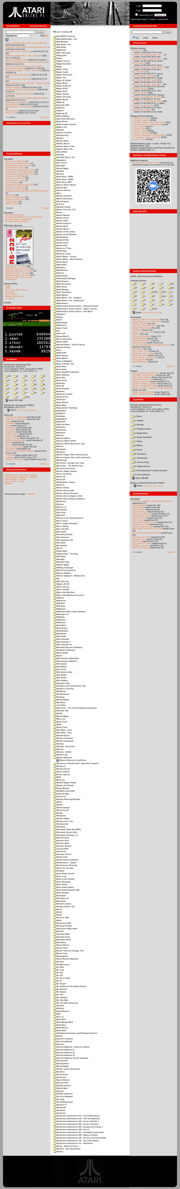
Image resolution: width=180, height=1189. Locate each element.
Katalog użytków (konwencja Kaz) (145, 405)
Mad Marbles (60, 42)
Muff (56, 1014)
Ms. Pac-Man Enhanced (65, 1003)
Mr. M (57, 981)
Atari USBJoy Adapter (141, 377)
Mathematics (60, 303)
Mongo (58, 813)
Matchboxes (60, 270)
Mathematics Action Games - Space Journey (75, 309)
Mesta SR (59, 479)
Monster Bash (61, 838)
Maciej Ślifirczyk (139, 355)
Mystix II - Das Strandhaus (67, 1149)
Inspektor (10, 457)
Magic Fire (59, 77)
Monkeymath (60, 824)
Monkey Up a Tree (63, 821)
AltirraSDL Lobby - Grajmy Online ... (147, 59)
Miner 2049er (60, 653)
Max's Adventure (62, 339)
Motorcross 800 (62, 923)
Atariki (8, 286)
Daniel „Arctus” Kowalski (142, 332)
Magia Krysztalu (62, 64)
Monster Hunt (61, 840)
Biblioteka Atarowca (13, 225)
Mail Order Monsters (64, 119)
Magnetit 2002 (61, 105)
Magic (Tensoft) (62, 97)
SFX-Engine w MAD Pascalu (18, 163)
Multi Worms (60, 1028)
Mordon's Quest (62, 904)
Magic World (60, 100)
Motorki (58, 931)
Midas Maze (60, 551)
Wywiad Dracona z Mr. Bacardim (146, 321)
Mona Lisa (59, 796)
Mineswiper (60, 664)
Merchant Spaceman (64, 468)
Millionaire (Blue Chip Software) (69, 611)
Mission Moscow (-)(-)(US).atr (71, 760)
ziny (153, 309)
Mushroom (59, 1077)
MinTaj (57, 713)
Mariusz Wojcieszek (140, 336)
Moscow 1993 (61, 917)
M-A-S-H (58, 204)
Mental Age (60, 460)
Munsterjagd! (61, 1066)
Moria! (57, 912)
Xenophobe (10, 432)
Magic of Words (62, 86)
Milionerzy (59, 601)
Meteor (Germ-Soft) (63, 490)
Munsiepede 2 (61, 1063)
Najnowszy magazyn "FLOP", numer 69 (23, 70)
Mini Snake (60, 678)
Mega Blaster (61, 402)
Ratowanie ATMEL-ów (141, 514)
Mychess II (59, 1105)
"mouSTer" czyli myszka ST (144, 375)
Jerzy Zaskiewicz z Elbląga (143, 76)
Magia (57, 58)
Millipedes (59, 620)
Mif (56, 578)
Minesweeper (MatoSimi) (66, 658)
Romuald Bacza (139, 338)
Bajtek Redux (11, 279)
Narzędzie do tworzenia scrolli (18, 165)
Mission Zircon (61, 769)
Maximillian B (61, 336)
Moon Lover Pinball (63, 879)
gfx (171, 288)
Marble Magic (61, 168)
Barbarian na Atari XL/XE (143, 105)
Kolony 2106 (11, 436)
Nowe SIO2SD (138, 509)
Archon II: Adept (13, 438)
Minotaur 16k (60, 711)
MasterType (60, 251)
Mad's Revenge (61, 53)
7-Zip (27, 410)
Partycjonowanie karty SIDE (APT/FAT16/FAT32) (26, 191)
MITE (57, 777)
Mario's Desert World (64, 185)
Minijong (58, 697)
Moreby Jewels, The (64, 906)
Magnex (58, 110)
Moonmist (59, 901)
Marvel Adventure (63, 199)
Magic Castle (60, 72)
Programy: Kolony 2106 (142, 379)
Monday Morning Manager (66, 799)
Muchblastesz (61, 1011)
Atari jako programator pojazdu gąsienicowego (25, 98)
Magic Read (60, 91)
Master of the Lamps (64, 232)
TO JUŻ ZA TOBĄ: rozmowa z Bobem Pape (151, 345)
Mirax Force (60, 722)
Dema (155, 38)
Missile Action (61, 735)
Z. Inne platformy (140, 474)
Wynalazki (135, 499)
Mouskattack (60, 956)
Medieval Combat (62, 394)
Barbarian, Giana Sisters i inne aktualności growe (27, 47)
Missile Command (63, 738)
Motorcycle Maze (62, 926)
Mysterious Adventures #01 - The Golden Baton (76, 1116)
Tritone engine (12, 201)
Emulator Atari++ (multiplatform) (19, 219)
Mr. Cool (58, 970)
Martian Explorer (62, 196)
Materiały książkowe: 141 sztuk (19, 271)
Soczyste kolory (139, 539)
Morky (57, 915)
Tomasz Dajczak (139, 324)
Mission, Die (60, 755)
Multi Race (59, 1025)
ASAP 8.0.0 (11, 113)
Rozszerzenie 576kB (141, 537)
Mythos (58, 1152)
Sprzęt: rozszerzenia (141, 381)
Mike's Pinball (61, 589)
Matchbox (59, 267)
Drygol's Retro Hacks (14, 296)
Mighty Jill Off (61, 584)
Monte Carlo (60, 857)
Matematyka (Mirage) (64, 278)
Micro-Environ (61, 537)
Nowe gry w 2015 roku (15, 189)
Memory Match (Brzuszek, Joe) (69, 444)
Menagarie (59, 449)
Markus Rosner (61, 190)
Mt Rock (58, 1008)
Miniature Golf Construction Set (69, 686)
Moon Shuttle (61, 893)
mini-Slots (59, 705)
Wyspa (9, 442)
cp (170, 283)
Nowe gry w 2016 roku (15, 187)
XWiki (7, 288)
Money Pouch (61, 810)
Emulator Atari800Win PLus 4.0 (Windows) (23, 217)
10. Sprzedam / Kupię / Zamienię (146, 137)
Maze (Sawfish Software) (66, 372)
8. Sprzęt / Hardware (141, 133)
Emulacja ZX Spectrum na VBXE (20, 184)
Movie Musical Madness (65, 959)
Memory (58, 435)
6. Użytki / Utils (138, 129)
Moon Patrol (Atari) (63, 887)
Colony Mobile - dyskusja (15, 479)
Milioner (58, 598)
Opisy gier (8, 415)
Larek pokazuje (12, 182)
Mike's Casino (61, 587)
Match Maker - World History (67, 259)
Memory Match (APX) (64, 441)
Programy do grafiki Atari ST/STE (146, 97)
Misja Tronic (60, 727)
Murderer (59, 1072)
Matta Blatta (60, 322)
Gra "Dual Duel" (139, 71)
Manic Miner (60, 152)
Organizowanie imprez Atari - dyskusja (21, 475)
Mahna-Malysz (61, 116)
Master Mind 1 (61, 229)
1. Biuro (136, 416)
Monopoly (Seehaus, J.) (65, 835)
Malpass (58, 130)
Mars (57, 193)
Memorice (59, 433)
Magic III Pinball (62, 80)
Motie (57, 920)
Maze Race (59, 366)
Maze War (59, 378)
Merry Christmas (62, 474)
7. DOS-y (137, 441)
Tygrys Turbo (137, 520)
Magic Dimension (62, 75)
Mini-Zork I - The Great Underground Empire (75, 708)
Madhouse (59, 50)
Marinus (58, 174)
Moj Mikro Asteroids (64, 791)
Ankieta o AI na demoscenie (18, 75)
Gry (137, 38)
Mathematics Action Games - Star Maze (72, 311)
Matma (58, 317)
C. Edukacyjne (139, 458)
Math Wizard (60, 295)
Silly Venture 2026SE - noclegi (145, 80)
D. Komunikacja (140, 462)
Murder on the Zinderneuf (66, 1069)
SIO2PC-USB (138, 507)
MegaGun (59, 413)
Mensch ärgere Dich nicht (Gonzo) (70, 455)
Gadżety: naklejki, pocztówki (144, 384)
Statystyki (9, 483)
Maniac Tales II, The (64, 146)
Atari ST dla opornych (15, 197)
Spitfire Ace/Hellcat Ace (16, 440)
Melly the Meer (61, 424)
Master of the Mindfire (64, 234)
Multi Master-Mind (63, 1022)
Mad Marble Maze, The (65, 39)
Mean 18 (58, 386)
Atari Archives (11, 294)
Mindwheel (59, 634)
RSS (44, 36)
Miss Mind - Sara (62, 733)
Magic (57, 66)
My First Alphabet (63, 1096)
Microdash (59, 532)
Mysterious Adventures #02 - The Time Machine (76, 1119)
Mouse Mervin (61, 945)
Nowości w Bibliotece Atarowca (19, 94)
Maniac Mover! (61, 143)
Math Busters (61, 281)
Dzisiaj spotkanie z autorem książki (21, 89)
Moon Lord (59, 876)
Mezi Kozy (59, 512)
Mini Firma (59, 669)
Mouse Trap (60, 953)
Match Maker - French (64, 256)
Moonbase (59, 896)
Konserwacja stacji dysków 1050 (19, 172)
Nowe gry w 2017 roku (15, 180)
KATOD (135, 334)
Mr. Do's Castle (61, 978)
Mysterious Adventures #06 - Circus (71, 1129)
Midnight (59, 559)
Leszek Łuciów (138, 343)
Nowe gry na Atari (139, 93)
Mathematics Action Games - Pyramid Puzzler (75, 306)
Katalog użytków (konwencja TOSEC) (147, 483)
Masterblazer (60, 237)
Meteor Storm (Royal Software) (69, 499)
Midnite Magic (61, 565)
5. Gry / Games (138, 127)
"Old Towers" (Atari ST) (15, 417)
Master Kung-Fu (62, 223)
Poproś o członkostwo (158, 19)
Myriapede (59, 1107)
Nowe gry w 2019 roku (15, 178)
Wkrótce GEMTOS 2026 (16, 60)
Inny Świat (10, 455)
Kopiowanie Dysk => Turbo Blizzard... (148, 67)
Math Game (60, 287)
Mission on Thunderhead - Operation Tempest (75, 763)
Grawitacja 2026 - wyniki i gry (18, 51)
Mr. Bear (58, 967)
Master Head (60, 221)
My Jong (58, 1099)
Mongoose (59, 816)
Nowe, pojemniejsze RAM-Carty (146, 373)
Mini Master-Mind (62, 672)
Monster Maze (61, 843)
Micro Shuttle (61, 529)
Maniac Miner (61, 141)
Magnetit (58, 102)
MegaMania (60, 419)
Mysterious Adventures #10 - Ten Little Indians (76, 1141)
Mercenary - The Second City (68, 466)
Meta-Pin (59, 485)
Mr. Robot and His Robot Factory (69, 986)
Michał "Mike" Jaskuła (141, 328)
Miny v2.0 (59, 719)
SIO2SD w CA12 (139, 512)
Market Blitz (60, 188)
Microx (58, 548)
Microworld (60, 545)
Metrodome (60, 510)
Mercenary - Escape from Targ (68, 463)
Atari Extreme (11, 111)
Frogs (8, 421)
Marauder (59, 166)
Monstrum (59, 851)
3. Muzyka (137, 425)
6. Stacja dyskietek (141, 437)
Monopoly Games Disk (65, 832)
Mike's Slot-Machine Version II (68, 595)
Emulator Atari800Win (14, 215)
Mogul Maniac (61, 788)
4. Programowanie (141, 429)
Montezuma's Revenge (65, 865)
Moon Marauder (62, 882)
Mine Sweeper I (61, 642)
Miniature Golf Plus (63, 689)
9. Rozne (136, 450)
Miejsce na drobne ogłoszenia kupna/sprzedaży (152, 388)
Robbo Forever (12, 434)
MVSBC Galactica (63, 1094)
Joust (8, 425)
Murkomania (60, 1074)
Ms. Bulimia (60, 997)
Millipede (59, 617)
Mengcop (59, 452)
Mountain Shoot (62, 939)
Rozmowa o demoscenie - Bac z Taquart (23, 56)
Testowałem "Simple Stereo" (144, 522)
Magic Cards (60, 69)
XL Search (9, 298)
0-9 (8, 376)
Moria (57, 909)
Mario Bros (10, 430)
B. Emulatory (138, 454)
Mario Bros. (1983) (63, 176)
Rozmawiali (135, 317)
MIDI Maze (59, 556)
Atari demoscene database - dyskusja (21, 477)
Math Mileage (61, 289)
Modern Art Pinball (63, 785)
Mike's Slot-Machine (64, 592)
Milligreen (59, 609)
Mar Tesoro (60, 163)
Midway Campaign (63, 568)
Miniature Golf (61, 683)
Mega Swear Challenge (65, 408)
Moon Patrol (60, 884)
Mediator (59, 391)
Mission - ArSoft (62, 752)
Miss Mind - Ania (62, 730)
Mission (58, 749)
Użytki (145, 38)
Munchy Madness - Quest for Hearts (71, 1047)
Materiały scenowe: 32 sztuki (18, 269)
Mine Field (59, 636)
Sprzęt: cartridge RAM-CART (144, 386)
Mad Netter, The (62, 44)
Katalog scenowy (138, 280)
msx (162, 296)
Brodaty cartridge (13, 87)
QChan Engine (12, 203)
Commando (11, 428)
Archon (9, 444)
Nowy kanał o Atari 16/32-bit (18, 79)
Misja (57, 724)
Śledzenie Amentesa (141, 340)
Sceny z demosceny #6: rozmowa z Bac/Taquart (26, 62)
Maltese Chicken (62, 133)
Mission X (59, 766)
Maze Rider (60, 369)
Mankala (58, 155)
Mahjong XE (60, 113)
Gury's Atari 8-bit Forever (16, 290)
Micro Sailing (61, 526)
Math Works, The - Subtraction (68, 300)
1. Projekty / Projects (141, 118)
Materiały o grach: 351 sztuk (18, 275)
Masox (57, 212)
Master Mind (60, 226)
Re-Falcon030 (12, 104)
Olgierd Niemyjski (139, 362)
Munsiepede (60, 1061)
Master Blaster (61, 215)
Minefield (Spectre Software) (67, 647)
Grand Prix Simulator (15, 459)
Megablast (59, 411)
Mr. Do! (58, 975)
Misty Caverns (61, 772)
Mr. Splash (59, 992)
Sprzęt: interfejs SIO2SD (142, 394)
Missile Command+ (63, 741)
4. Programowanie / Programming (146, 124)
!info (153, 292)
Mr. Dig (58, 973)
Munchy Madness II (63, 1050)
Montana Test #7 (62, 854)
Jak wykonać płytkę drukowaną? (146, 533)
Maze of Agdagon (62, 361)
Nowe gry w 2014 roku (15, 199)
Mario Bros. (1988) (63, 179)
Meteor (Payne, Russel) (65, 493)
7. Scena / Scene (139, 131)
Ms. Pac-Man (60, 1000)
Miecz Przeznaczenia (64, 570)
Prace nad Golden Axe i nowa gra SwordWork (25, 43)
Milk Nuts (59, 603)
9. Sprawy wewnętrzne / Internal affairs (148, 135)
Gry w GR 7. (137, 50)
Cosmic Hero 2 (138, 63)
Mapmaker (59, 160)
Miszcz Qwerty (61, 774)
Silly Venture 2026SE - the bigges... (147, 84)
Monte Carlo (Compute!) (65, 860)
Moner (57, 802)
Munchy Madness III (64, 1052)
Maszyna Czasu (62, 254)
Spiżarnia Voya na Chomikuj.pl (18, 277)
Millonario (59, 622)
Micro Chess (60, 521)
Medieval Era (60, 397)
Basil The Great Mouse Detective (20, 451)
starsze (46, 208)
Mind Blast (59, 625)
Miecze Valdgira (62, 573)
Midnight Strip (61, 562)
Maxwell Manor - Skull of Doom (69, 345)
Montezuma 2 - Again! (64, 863)
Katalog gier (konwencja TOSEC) (19, 405)
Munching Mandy (62, 1041)
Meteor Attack (61, 488)
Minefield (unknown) (64, 650)
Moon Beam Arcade (63, 873)
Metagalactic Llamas (64, 482)
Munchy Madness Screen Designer (70, 1058)
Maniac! (58, 138)
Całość (11, 410)
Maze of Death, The (63, 364)
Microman (59, 543)
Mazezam (59, 383)
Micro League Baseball (65, 523)
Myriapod (59, 1110)
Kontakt (7, 303)
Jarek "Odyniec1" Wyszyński (144, 357)
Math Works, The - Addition (67, 298)
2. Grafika (137, 420)
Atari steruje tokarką (140, 548)
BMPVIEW (10, 195)
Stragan (134, 371)
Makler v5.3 (60, 127)
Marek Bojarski (138, 360)
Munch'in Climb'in (63, 1039)
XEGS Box (137, 541)
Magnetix (59, 108)
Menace (58, 446)
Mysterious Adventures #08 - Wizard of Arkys (75, 1135)
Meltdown (59, 427)
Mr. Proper (59, 984)
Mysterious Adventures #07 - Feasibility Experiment (78, 1132)
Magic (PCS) (60, 88)
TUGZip (32, 410)
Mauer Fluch (60, 328)
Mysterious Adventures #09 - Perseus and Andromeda (79, 1138)
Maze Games (60, 355)
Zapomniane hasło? (139, 19)
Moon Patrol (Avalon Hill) (66, 890)
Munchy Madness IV (64, 1055)
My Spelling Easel (63, 1102)
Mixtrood (59, 780)
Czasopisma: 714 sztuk (16, 267)
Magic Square (61, 94)
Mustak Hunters (62, 1085)
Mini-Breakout (61, 694)
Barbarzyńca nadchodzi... (16, 102)
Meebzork (59, 399)
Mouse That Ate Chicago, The (68, 951)
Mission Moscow (62, 757)
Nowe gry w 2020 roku (15, 176)
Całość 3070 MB (14, 400)
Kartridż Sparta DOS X (15, 167)
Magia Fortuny (61, 61)
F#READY (136, 330)
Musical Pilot (60, 1083)
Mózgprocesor (61, 964)
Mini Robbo (60, 675)
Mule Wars (59, 1019)
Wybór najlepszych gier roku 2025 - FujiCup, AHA (27, 83)
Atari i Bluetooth (139, 505)
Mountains (59, 942)
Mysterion (59, 1113)
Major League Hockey (64, 124)
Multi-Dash (59, 1030)
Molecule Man (61, 794)
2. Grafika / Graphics (141, 120)
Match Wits (60, 265)
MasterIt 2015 (61, 240)
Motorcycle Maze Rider (65, 929)
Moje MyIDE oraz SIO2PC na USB (147, 529)
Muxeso (58, 1091)
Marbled (58, 171)
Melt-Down (59, 430)
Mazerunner (60, 380)
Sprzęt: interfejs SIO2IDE (143, 392)
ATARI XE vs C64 (139, 88)
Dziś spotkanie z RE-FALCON (18, 106)
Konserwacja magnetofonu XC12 (20, 174)
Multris (58, 1036)
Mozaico (58, 962)
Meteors (58, 504)
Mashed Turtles (61, 207)
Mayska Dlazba (61, 347)
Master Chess (61, 218)
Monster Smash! (62, 846)
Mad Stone (59, 47)
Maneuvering (60, 135)
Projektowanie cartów (141, 516)
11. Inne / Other (139, 139)
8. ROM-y (137, 445)
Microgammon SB (63, 540)
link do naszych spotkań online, (145, 163)
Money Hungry (61, 807)
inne (26, 397)
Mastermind (60, 245)
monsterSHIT (61, 849)
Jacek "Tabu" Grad (140, 351)
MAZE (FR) (59, 353)
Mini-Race (59, 702)
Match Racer (60, 262)
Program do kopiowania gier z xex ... (147, 54)
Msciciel (58, 1006)
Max (56, 331)
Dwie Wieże (11, 449)
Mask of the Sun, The (64, 209)
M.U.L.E (58, 1017)
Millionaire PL (61, 614)
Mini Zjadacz (60, 680)
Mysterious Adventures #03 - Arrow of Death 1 (76, 1121)
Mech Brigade (61, 389)
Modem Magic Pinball (64, 783)
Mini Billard (60, 667)
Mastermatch (60, 243)
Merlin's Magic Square (65, 471)
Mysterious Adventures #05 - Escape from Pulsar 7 (78, 1127)
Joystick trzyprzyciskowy (142, 526)
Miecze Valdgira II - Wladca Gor (69, 576)
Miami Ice (59, 515)
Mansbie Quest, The (64, 157)
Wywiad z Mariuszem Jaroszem (145, 319)
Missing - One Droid (64, 746)
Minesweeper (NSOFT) (65, 661)
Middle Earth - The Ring (65, 554)
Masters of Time (62, 248)
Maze (57, 350)
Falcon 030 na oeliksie (141, 110)
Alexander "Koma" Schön (143, 353)
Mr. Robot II (60, 989)
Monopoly (59, 827)
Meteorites (59, 501)
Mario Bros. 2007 (62, 182)
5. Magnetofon (139, 433)
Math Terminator (62, 292)
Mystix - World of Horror (66, 1146)
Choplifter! (10, 423)
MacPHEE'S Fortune (64, 36)
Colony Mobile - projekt (14, 481)
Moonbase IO (61, 898)
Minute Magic (61, 716)
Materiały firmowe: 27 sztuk (17, 273)
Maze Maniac (60, 358)
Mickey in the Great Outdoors (68, 518)
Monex (58, 805)
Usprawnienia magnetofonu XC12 (20, 170)
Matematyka (60, 276)
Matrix (57, 320)
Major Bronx (60, 121)
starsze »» (44, 117)
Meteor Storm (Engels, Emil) (67, 496)
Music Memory (61, 1080)
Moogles (58, 871)
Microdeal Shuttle (63, 534)
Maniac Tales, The (63, 149)
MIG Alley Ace (61, 581)
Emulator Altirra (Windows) (16, 221)
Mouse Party (60, 948)
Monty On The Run (63, 868)
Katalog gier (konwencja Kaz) (17, 364)
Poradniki (8, 159)
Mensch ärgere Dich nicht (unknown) (71, 457)
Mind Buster (60, 628)
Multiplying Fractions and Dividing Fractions (75, 1033)
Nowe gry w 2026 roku (15, 161)
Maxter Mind (60, 342)
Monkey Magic (61, 818)
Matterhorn (60, 325)
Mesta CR (59, 477)
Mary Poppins (61, 201)
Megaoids (59, 422)
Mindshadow (60, 631)
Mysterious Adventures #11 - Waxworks (73, 1143)
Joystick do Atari (139, 518)
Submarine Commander (16, 419)
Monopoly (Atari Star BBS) (67, 829)
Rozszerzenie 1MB (140, 524)
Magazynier (60, 55)
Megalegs (59, 416)
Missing (58, 744)
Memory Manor (61, 438)
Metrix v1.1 (59, 507)
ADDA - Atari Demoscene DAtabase (146, 276)
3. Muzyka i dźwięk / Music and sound (148, 122)
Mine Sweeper (61, 639)
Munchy (58, 1044)
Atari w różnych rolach (141, 543)
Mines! (58, 656)
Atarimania (10, 292)
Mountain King (61, 937)
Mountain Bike (61, 934)
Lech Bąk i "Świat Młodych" (144, 326)
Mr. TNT (58, 995)
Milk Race (59, 606)
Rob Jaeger (137, 349)
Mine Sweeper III (62, 644)
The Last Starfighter (14, 447)
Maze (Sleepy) (61, 375)
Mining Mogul (61, 700)
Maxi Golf (59, 333)
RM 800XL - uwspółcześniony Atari (147, 101)
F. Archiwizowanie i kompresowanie (149, 470)
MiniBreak (59, 691)
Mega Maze (60, 405)
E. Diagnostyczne (140, 466)
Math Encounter (62, 284)
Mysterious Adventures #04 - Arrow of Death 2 (76, 1124)
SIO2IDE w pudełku (140, 545)
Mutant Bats (60, 1088)
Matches (58, 273)
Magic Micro (60, 83)
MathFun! (59, 314)
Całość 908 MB (140, 478)
